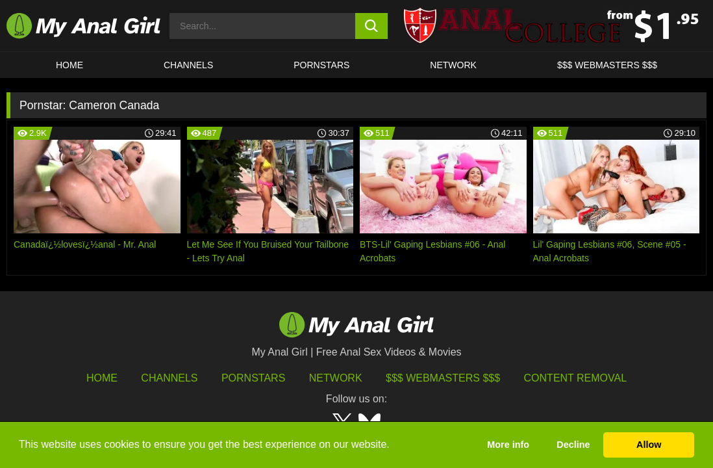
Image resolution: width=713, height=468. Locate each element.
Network (453, 65)
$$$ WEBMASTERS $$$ (607, 65)
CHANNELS (188, 65)
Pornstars (321, 65)
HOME (69, 65)
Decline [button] (573, 444)
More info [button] (508, 444)
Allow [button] (648, 444)
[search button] (371, 26)
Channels (169, 378)
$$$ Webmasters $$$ (443, 378)
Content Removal (575, 378)
